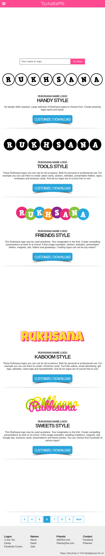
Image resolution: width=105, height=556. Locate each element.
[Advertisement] (52, 32)
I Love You (9, 540)
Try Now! (77, 61)
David (33, 543)
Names (34, 536)
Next (78, 519)
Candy (7, 543)
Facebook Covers (13, 546)
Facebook (88, 540)
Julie (32, 546)
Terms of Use (71, 553)
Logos (8, 536)
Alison (33, 540)
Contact (87, 536)
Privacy (62, 553)
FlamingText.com (65, 543)
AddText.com (63, 540)
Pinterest (87, 543)
